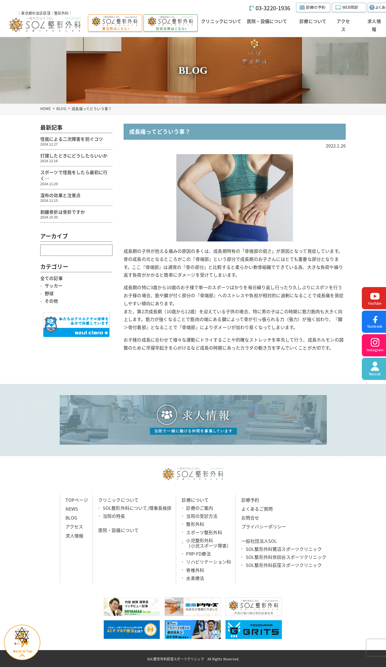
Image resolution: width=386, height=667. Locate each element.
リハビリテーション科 (208, 561)
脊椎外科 (195, 569)
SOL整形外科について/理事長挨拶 (137, 508)
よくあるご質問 (257, 508)
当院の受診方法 (201, 516)
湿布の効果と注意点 (76, 197)
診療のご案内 (199, 508)
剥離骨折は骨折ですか (76, 214)
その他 (51, 301)
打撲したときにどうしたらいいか (76, 157)
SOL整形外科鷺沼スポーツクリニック (284, 549)
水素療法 (195, 578)
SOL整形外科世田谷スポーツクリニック (286, 557)
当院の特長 (114, 516)
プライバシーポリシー (263, 526)
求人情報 (75, 535)
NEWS (72, 508)
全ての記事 (51, 278)
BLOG (61, 108)
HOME (45, 108)
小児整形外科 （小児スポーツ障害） (208, 543)
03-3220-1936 (272, 8)
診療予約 (250, 500)
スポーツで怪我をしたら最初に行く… (76, 177)
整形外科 (195, 524)
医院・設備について (118, 530)
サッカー (54, 285)
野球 (49, 293)
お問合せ (250, 517)
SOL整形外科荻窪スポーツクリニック (284, 565)
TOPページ (77, 500)
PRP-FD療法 (198, 553)
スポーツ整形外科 (204, 532)
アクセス (74, 526)
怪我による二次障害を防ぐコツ (76, 141)
